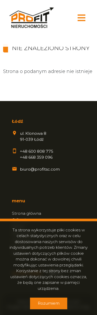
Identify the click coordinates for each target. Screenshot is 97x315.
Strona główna (26, 213)
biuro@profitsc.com (40, 169)
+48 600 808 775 (36, 151)
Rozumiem (48, 303)
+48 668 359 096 (36, 157)
